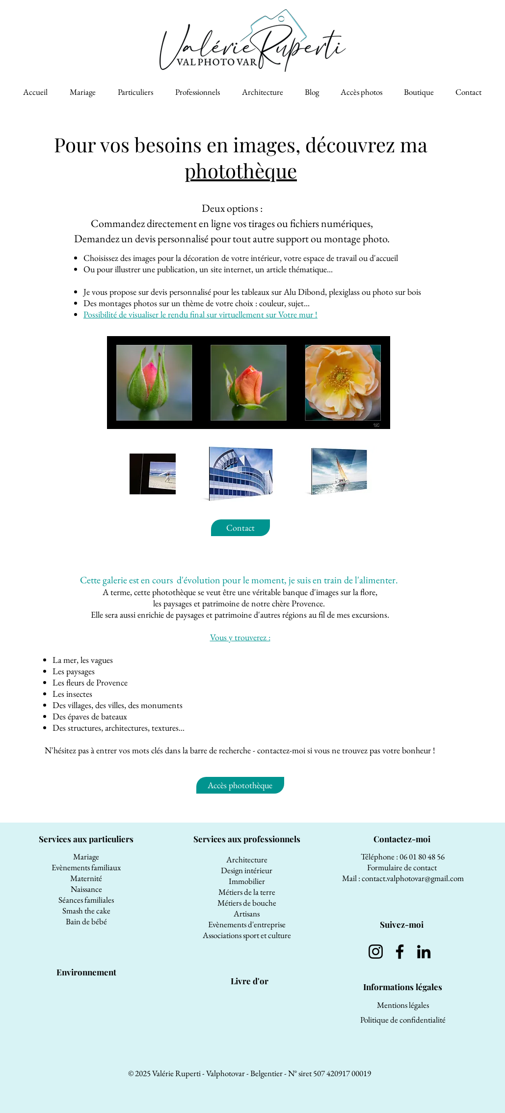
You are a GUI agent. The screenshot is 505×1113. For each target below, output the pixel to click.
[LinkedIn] (423, 951)
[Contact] (240, 527)
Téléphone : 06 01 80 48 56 (403, 856)
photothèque (241, 170)
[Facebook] (399, 951)
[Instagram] (375, 951)
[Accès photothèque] (240, 785)
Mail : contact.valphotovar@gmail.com (403, 878)
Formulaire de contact (402, 867)
